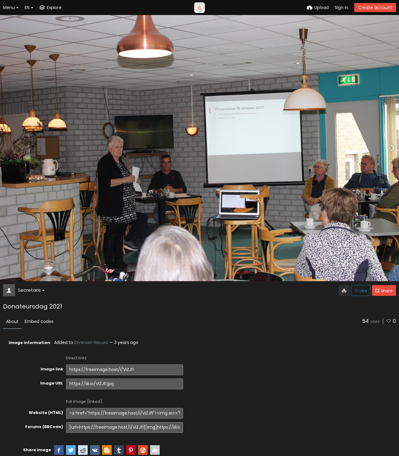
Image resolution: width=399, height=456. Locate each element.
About (12, 321)
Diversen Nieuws (91, 342)
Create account (375, 8)
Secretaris (31, 290)
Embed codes (39, 321)
